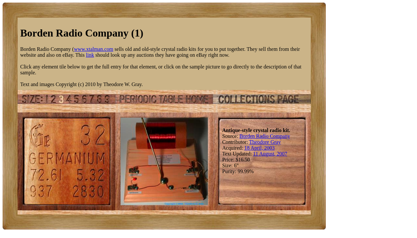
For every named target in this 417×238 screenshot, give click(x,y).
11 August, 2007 (270, 153)
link (90, 55)
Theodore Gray (265, 142)
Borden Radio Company (264, 136)
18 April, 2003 (259, 148)
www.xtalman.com (93, 49)
